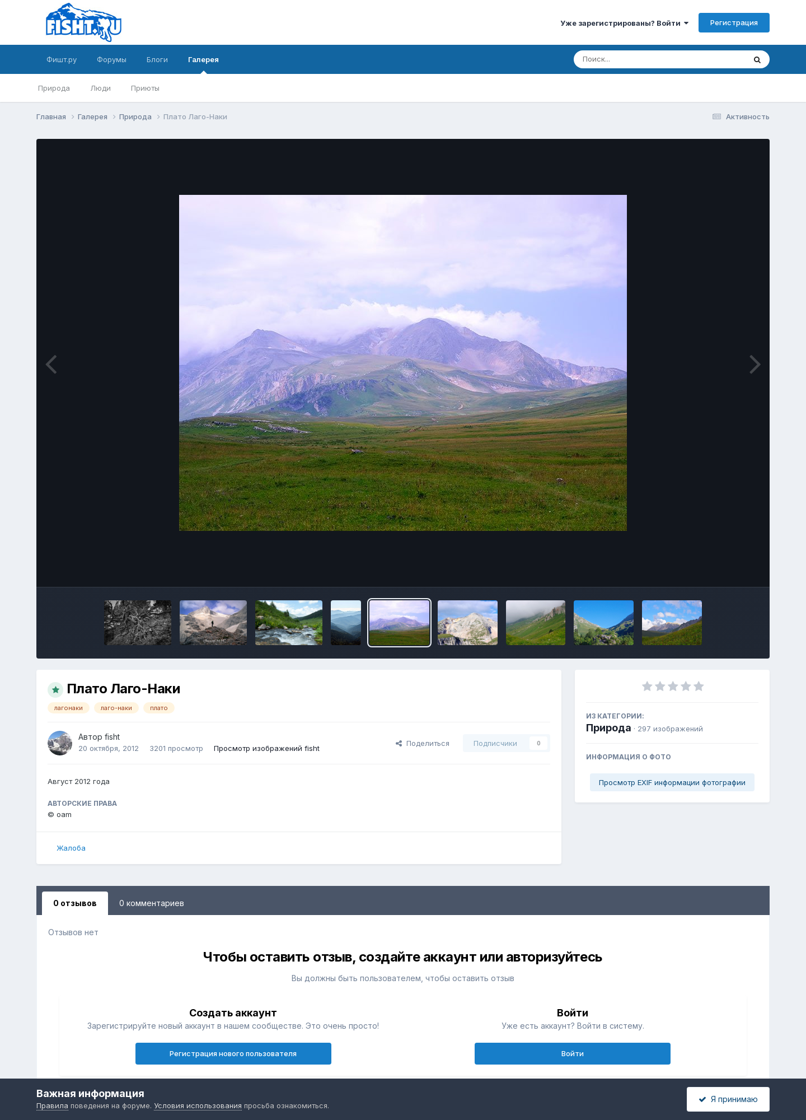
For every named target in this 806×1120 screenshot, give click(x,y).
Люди (100, 87)
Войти (572, 1053)
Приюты (145, 87)
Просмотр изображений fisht (267, 748)
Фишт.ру (61, 59)
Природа (54, 87)
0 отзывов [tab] (75, 903)
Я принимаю (728, 1099)
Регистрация (734, 22)
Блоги (157, 59)
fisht (112, 736)
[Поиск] (638, 59)
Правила (52, 1105)
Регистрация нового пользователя (233, 1053)
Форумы (111, 59)
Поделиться (422, 743)
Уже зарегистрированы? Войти (624, 22)
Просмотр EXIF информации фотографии (672, 782)
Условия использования (198, 1105)
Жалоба (71, 847)
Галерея (203, 64)
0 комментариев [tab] (151, 903)
